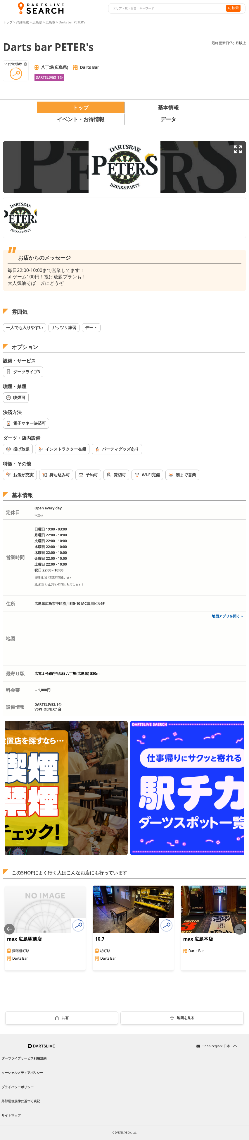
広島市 (50, 22)
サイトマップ (11, 1115)
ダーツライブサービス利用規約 (23, 1058)
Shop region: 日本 (216, 1046)
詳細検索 (23, 22)
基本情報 (168, 107)
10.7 (99, 939)
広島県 (37, 22)
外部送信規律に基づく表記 (20, 1101)
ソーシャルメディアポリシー (22, 1072)
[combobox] (166, 8)
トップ (8, 22)
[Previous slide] (9, 929)
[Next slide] (239, 929)
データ (168, 119)
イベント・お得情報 (80, 119)
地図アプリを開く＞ (227, 616)
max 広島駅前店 (24, 939)
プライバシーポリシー (17, 1087)
